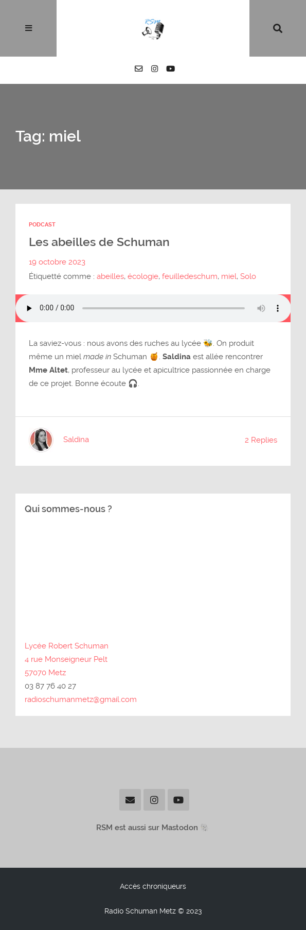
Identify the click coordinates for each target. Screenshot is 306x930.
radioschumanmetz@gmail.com (81, 699)
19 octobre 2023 (57, 262)
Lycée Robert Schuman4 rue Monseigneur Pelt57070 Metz (67, 659)
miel (229, 276)
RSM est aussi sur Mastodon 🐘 (153, 827)
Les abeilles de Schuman (99, 242)
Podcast (42, 224)
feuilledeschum (190, 276)
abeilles (110, 276)
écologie (143, 276)
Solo (248, 276)
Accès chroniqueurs (153, 886)
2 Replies (261, 440)
